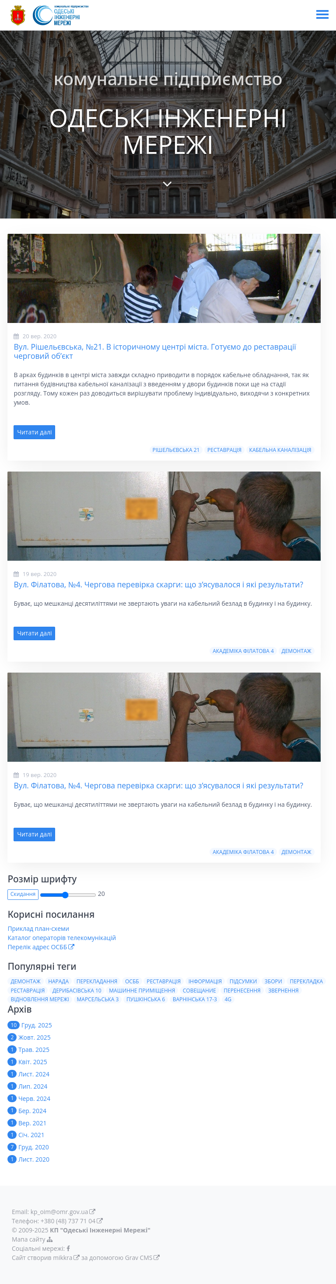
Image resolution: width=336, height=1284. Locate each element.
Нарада (58, 981)
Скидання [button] (23, 894)
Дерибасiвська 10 (77, 990)
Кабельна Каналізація (280, 450)
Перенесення (242, 990)
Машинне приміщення (142, 990)
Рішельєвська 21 (176, 450)
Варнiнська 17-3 (195, 999)
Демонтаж (296, 651)
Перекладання (97, 981)
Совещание (199, 990)
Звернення (283, 990)
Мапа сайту (34, 1239)
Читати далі (34, 432)
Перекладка (306, 981)
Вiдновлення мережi (39, 999)
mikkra (63, 1257)
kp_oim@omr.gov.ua (60, 1212)
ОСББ (132, 981)
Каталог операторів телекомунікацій (61, 938)
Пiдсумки (243, 981)
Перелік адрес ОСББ (37, 947)
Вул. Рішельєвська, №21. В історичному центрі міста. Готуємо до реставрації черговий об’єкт (155, 351)
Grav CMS (139, 1257)
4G (227, 999)
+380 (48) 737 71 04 (68, 1221)
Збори (273, 981)
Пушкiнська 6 (145, 999)
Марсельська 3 (98, 999)
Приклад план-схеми (38, 928)
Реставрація (164, 981)
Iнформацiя (205, 981)
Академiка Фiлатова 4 (243, 651)
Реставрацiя (224, 450)
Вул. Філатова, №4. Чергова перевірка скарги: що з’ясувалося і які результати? (158, 584)
